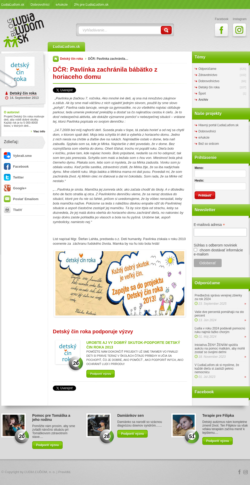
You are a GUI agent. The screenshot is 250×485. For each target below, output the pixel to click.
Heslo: (199, 180)
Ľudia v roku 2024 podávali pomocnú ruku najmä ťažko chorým (220, 330)
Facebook (16, 166)
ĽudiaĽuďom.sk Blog (24, 30)
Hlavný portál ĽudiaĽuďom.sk (218, 125)
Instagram (246, 472)
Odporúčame (207, 69)
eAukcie (62, 4)
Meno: (199, 168)
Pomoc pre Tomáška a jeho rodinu (51, 417)
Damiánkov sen (130, 415)
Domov (56, 59)
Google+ (15, 188)
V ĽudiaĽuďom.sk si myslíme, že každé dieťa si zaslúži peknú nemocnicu (217, 368)
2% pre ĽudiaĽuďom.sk (91, 4)
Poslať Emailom (21, 199)
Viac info (39, 131)
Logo (125, 472)
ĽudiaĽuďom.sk (12, 4)
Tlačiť (13, 210)
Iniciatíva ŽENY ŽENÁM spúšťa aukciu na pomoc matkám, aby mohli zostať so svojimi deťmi (220, 348)
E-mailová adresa (209, 224)
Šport (202, 93)
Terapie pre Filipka (218, 415)
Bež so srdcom (208, 144)
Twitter (14, 177)
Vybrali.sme (18, 155)
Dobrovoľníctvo (208, 81)
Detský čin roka (23, 93)
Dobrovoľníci (40, 4)
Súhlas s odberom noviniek (215, 245)
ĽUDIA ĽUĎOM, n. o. (40, 472)
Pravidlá (64, 472)
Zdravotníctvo (207, 75)
